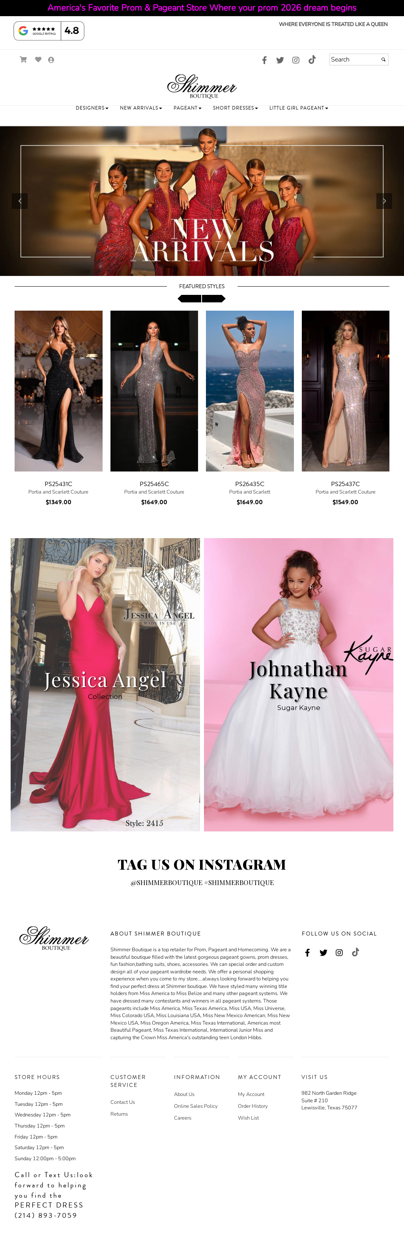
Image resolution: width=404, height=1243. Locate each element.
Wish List (248, 1118)
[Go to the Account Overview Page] (51, 60)
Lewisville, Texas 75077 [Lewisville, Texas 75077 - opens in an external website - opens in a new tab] (329, 1107)
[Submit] (383, 59)
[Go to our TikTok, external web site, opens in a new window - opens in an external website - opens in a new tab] (312, 59)
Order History (253, 1106)
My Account (251, 1094)
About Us (184, 1094)
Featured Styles (201, 287)
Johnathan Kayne (298, 679)
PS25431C (58, 484)
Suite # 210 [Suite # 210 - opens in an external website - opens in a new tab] (314, 1100)
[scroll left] (189, 298)
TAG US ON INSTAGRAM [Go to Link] (202, 864)
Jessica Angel (105, 679)
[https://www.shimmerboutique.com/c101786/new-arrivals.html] (202, 201)
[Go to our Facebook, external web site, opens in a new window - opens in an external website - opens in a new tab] (264, 61)
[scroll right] (214, 298)
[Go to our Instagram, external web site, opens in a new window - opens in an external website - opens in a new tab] (296, 61)
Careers (182, 1118)
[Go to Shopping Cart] (23, 60)
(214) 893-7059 (46, 1215)
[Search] (359, 59)
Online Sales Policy (196, 1106)
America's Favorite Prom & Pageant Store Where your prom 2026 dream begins (202, 8)
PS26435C (249, 484)
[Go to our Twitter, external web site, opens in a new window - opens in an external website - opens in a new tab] (280, 61)
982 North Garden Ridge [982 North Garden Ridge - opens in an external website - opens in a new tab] (329, 1093)
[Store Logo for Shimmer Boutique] (202, 86)
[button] (92, 108)
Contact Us (122, 1102)
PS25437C (345, 484)
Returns (119, 1114)
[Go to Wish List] (38, 60)
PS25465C (154, 484)
